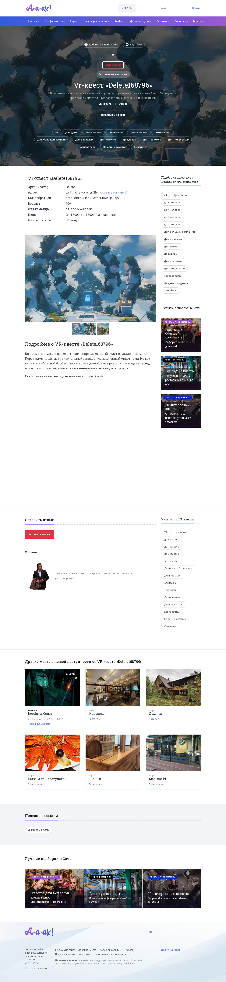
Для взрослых (98, 139)
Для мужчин (122, 139)
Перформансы (55, 21)
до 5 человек (140, 132)
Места (198, 21)
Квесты (33, 21)
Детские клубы (140, 21)
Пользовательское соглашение (73, 954)
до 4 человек (116, 132)
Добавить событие (110, 950)
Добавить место (87, 950)
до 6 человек (163, 132)
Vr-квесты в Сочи (39, 829)
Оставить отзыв (113, 115)
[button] (152, 239)
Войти (196, 8)
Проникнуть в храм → (40, 723)
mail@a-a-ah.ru (131, 963)
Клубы (120, 21)
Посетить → (96, 719)
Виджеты (129, 950)
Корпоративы (101, 147)
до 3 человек (93, 132)
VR (56, 132)
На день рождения (129, 147)
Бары (74, 21)
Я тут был (134, 44)
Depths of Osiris (40, 714)
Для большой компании (66, 139)
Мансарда (96, 714)
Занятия (163, 21)
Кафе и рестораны (96, 21)
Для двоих (71, 132)
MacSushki (157, 779)
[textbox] (97, 5)
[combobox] (97, 8)
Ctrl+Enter (31, 963)
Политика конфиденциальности (112, 954)
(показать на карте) (112, 192)
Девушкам (143, 139)
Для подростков (75, 147)
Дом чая (155, 714)
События (181, 21)
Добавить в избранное (101, 44)
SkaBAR (95, 779)
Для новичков (166, 139)
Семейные (154, 147)
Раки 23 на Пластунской (47, 779)
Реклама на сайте (65, 950)
